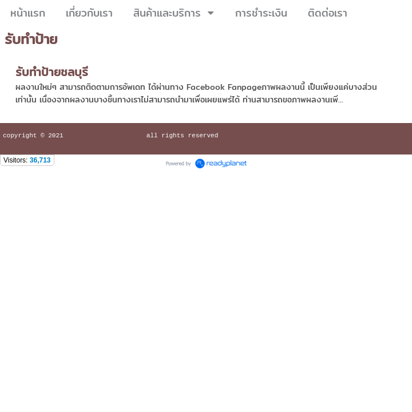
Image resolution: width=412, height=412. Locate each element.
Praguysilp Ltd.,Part (104, 136)
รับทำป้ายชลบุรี (51, 72)
